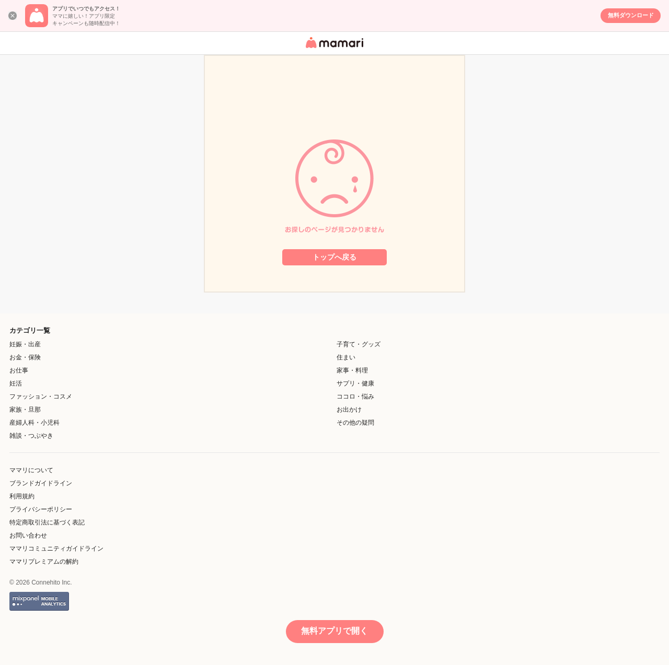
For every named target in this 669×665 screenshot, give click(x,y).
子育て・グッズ (358, 344)
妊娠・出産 (25, 344)
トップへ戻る (334, 257)
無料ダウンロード (631, 15)
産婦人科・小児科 (34, 422)
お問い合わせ (28, 535)
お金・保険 (25, 357)
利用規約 (21, 496)
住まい (346, 357)
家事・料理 (352, 370)
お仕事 (18, 370)
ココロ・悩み (355, 396)
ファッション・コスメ (40, 396)
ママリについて (31, 470)
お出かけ (349, 409)
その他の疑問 (355, 422)
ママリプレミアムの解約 (43, 561)
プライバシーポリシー (40, 509)
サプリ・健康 (355, 383)
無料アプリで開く (334, 630)
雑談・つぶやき (31, 435)
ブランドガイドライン (40, 483)
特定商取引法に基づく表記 (47, 522)
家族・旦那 (25, 409)
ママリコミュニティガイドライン (56, 548)
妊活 (15, 383)
